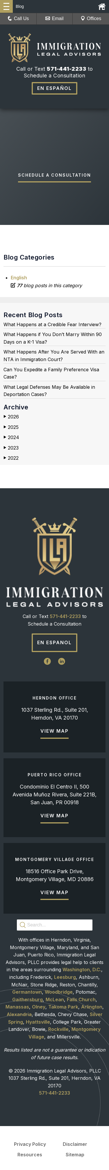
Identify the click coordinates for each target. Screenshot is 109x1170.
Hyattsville (38, 1022)
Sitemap (75, 1154)
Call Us (18, 18)
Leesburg (65, 977)
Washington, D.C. (81, 969)
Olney (38, 1007)
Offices (91, 18)
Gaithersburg (27, 999)
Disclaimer (75, 1144)
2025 (11, 427)
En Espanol (54, 642)
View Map (54, 731)
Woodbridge (59, 992)
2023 (11, 448)
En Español (54, 88)
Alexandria (19, 1014)
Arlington (91, 1007)
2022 (11, 458)
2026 (11, 416)
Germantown (27, 992)
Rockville (58, 1029)
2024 (11, 437)
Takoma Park (63, 1007)
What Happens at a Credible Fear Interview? (52, 324)
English (19, 277)
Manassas (17, 1007)
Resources (29, 1154)
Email (54, 18)
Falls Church (81, 999)
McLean (55, 999)
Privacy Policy (30, 1144)
